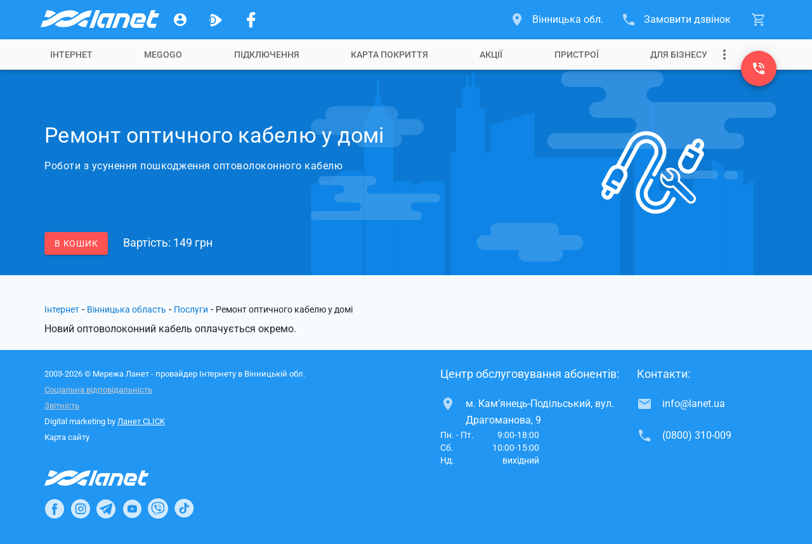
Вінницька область (126, 309)
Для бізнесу (678, 54)
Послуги (191, 309)
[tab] (71, 54)
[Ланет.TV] (215, 19)
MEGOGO (163, 54)
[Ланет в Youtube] (132, 508)
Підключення (266, 54)
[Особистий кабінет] (180, 19)
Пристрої (576, 54)
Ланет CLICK (141, 421)
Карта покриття (389, 54)
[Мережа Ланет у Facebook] (251, 19)
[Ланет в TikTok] (184, 508)
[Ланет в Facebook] (54, 508)
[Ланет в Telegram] (106, 508)
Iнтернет (71, 54)
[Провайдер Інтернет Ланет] (111, 478)
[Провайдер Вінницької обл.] (99, 19)
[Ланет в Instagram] (80, 508)
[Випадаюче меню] (724, 54)
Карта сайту (66, 437)
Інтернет (61, 309)
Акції (491, 54)
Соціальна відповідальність (98, 389)
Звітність (61, 405)
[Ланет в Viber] (158, 508)
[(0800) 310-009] (758, 68)
